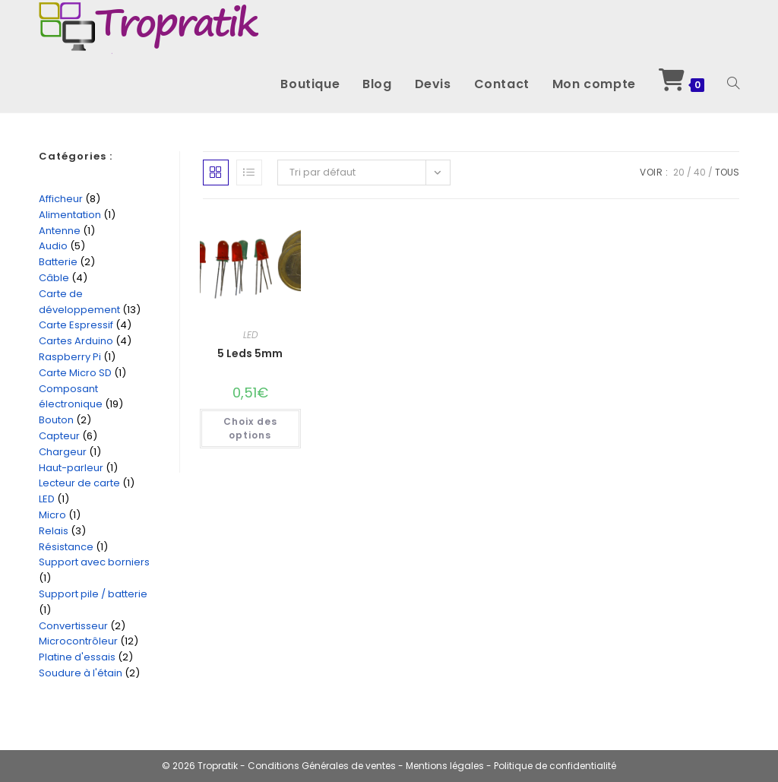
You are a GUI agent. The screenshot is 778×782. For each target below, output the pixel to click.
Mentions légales (446, 765)
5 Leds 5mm (250, 353)
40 (700, 172)
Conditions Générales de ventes (322, 765)
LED (250, 334)
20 (679, 172)
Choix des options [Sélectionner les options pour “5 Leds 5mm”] (250, 428)
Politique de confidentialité (555, 765)
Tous (727, 172)
